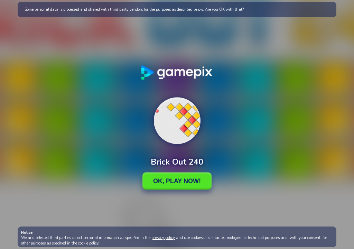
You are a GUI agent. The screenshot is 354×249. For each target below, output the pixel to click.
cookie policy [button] (88, 243)
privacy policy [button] (163, 237)
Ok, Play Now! (177, 180)
